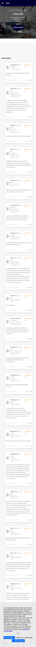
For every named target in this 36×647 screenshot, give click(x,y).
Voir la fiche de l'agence (18, 28)
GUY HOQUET (18, 12)
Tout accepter (18, 641)
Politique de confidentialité (24, 637)
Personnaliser (9, 637)
